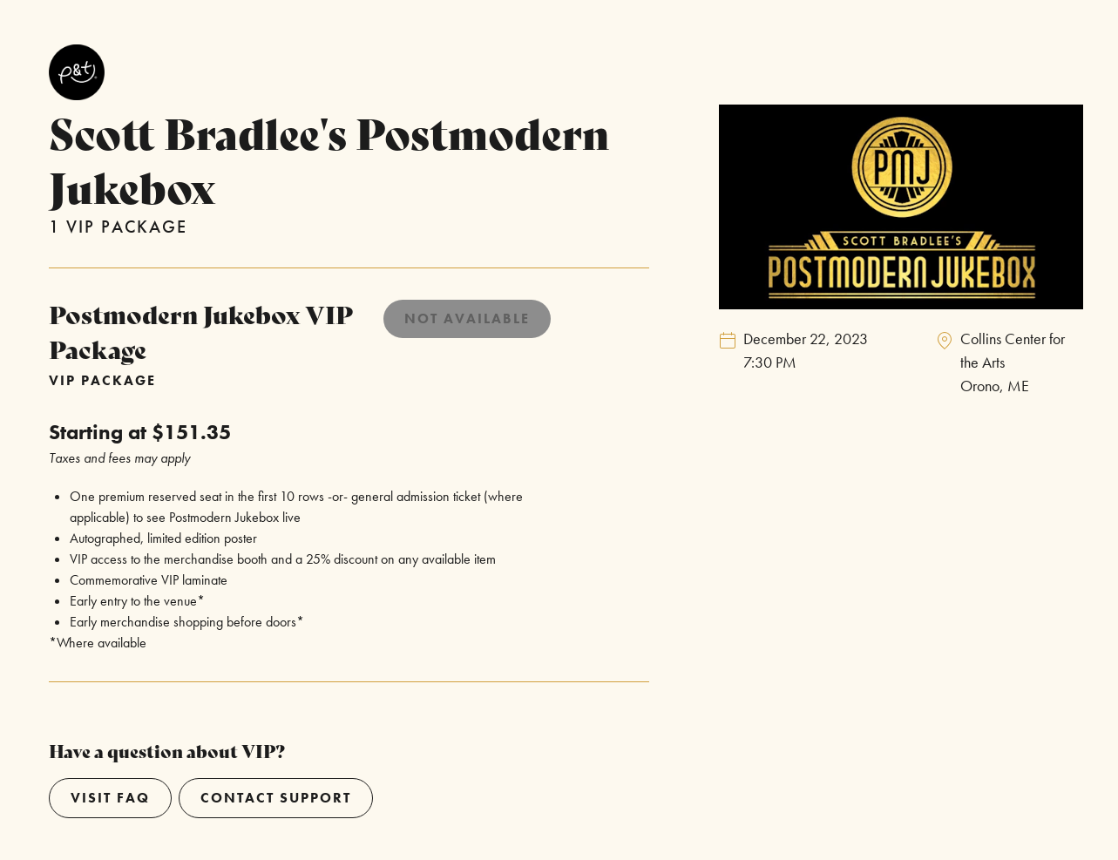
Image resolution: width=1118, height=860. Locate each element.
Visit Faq (110, 798)
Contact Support (275, 798)
